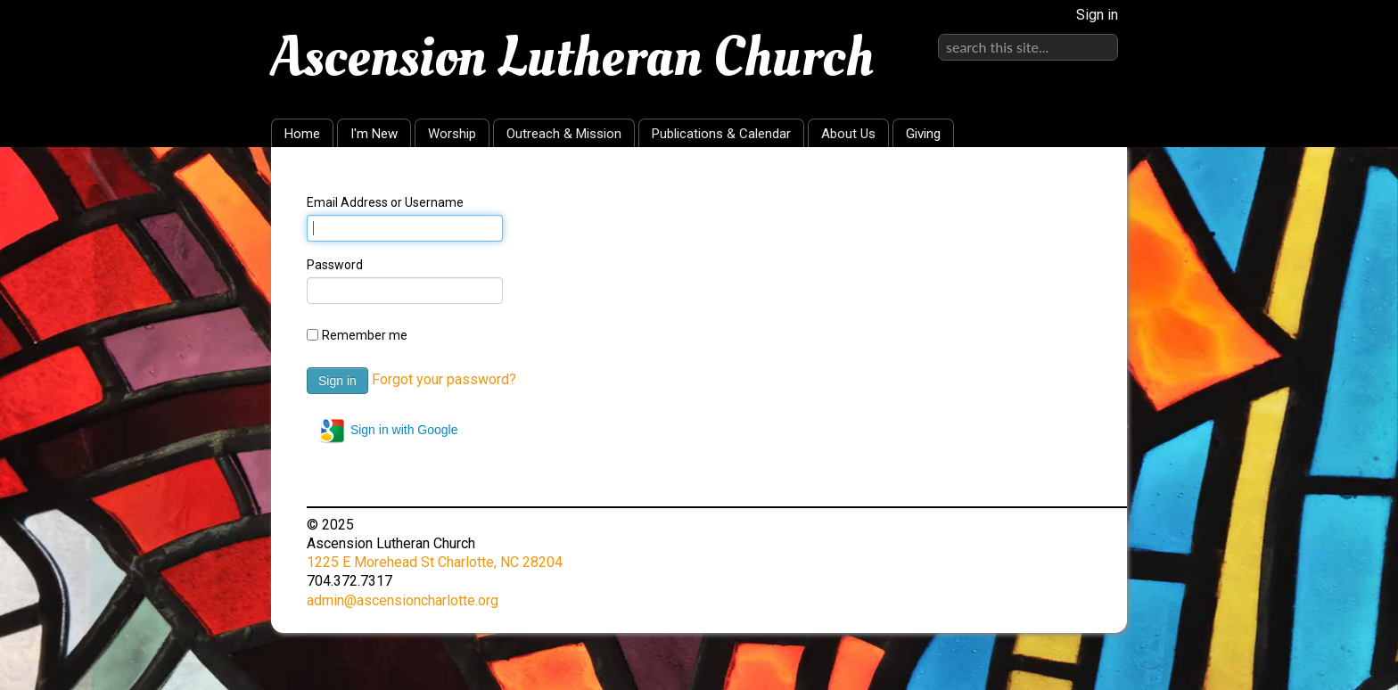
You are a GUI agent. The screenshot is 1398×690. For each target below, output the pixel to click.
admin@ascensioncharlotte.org (402, 600)
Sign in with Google (388, 430)
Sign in (1097, 14)
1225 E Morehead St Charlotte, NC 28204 (435, 562)
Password (335, 265)
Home (302, 134)
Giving (923, 134)
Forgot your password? (444, 379)
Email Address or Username (385, 202)
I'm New (374, 134)
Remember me (364, 335)
